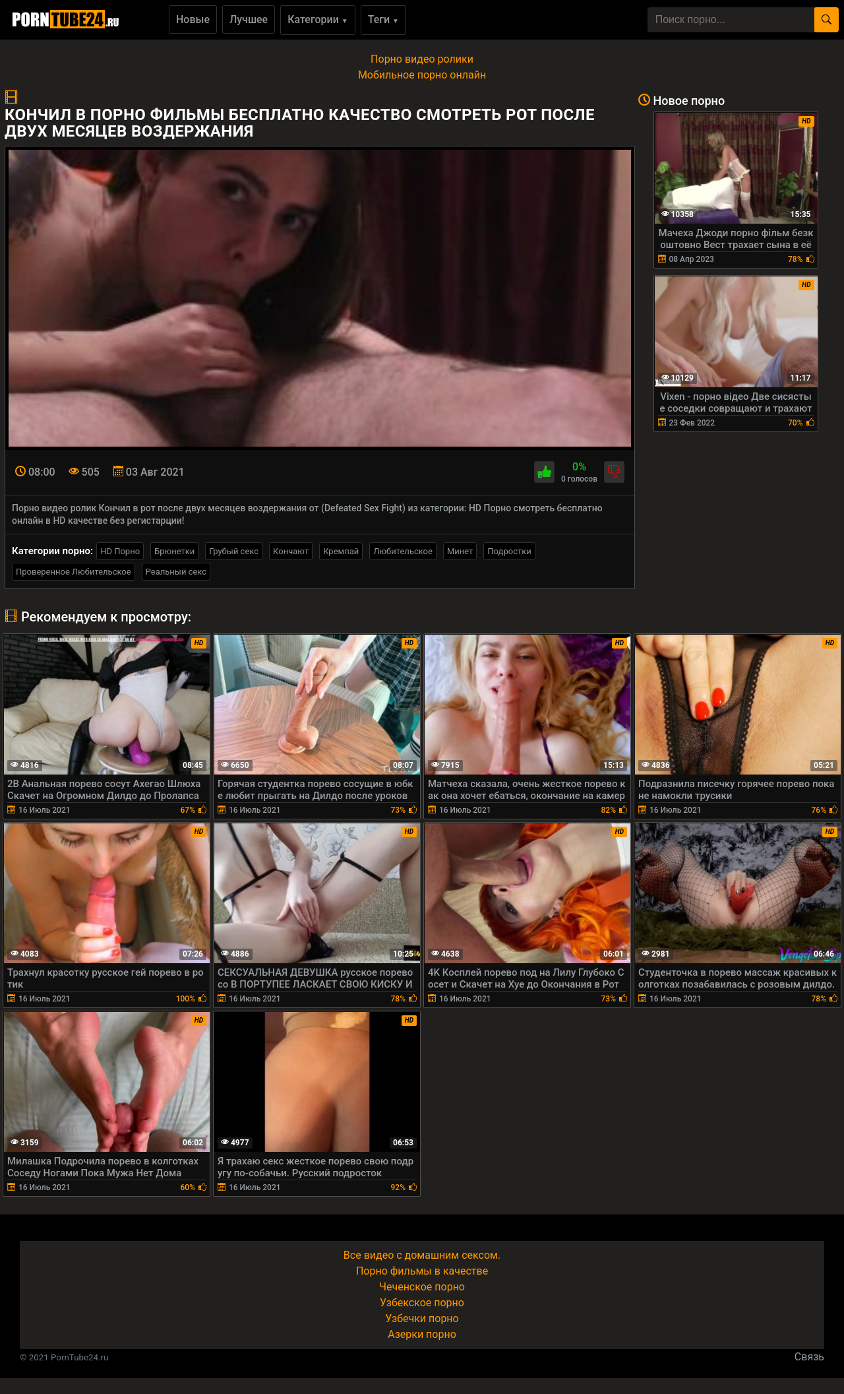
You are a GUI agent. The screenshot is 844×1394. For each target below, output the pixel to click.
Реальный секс (176, 572)
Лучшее (248, 19)
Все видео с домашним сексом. (422, 1255)
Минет (460, 551)
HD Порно (120, 551)
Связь (809, 1356)
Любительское (403, 551)
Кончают (291, 551)
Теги (383, 19)
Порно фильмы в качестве (422, 1271)
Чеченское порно (422, 1287)
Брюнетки (174, 551)
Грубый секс (233, 551)
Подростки (509, 551)
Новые (193, 19)
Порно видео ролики (422, 59)
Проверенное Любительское (73, 572)
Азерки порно (422, 1334)
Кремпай (341, 551)
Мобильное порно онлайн (422, 75)
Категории (317, 19)
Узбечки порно (421, 1318)
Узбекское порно (422, 1302)
